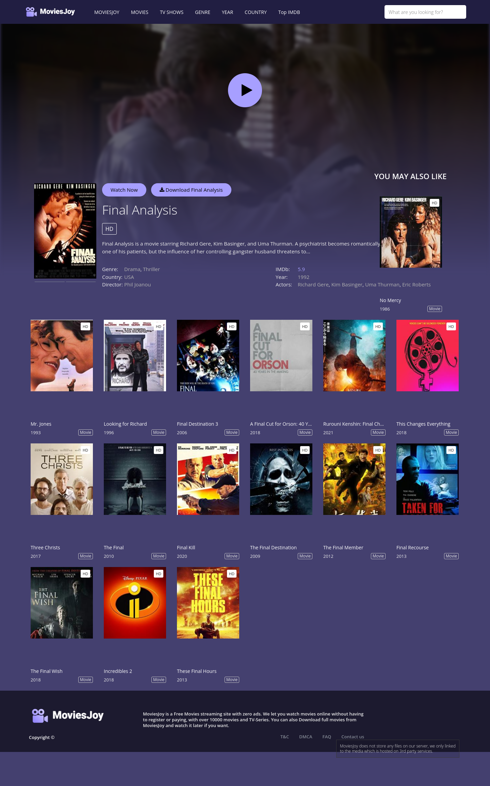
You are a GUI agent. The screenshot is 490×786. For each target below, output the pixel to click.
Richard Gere (313, 284)
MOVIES (139, 12)
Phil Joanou (137, 284)
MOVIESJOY (106, 12)
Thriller (151, 269)
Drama (132, 269)
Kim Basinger (347, 284)
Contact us (352, 737)
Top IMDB (289, 12)
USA (129, 276)
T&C (284, 737)
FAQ (327, 737)
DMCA (305, 737)
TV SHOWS (171, 12)
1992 (303, 276)
